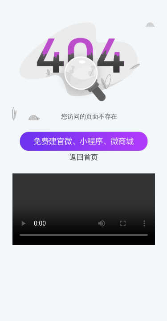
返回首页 (83, 157)
